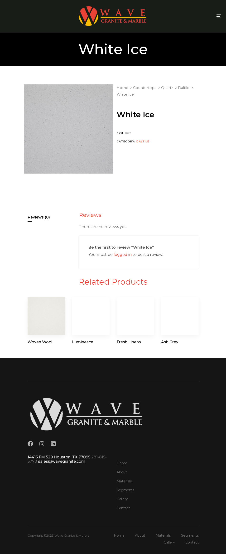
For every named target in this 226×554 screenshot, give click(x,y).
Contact (123, 508)
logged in (123, 254)
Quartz (167, 88)
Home (122, 88)
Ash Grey (169, 342)
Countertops (144, 88)
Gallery (122, 499)
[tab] (51, 217)
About (122, 472)
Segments (125, 490)
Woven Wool (40, 342)
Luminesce (82, 342)
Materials (124, 481)
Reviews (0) (39, 217)
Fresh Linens (129, 342)
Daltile (183, 88)
